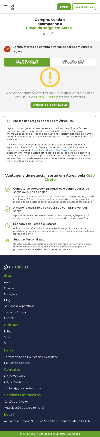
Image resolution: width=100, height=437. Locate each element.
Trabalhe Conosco (16, 312)
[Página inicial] (12, 7)
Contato (9, 318)
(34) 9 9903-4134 (15, 376)
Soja (7, 337)
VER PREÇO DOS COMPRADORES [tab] (27, 62)
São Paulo (61, 150)
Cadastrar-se (84, 6)
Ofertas (9, 288)
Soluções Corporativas (19, 306)
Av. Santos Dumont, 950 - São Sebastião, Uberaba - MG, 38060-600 (48, 421)
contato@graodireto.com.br (23, 388)
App (7, 282)
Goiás (35, 150)
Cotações (10, 294)
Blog (7, 300)
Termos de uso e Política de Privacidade (31, 357)
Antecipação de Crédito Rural (24, 407)
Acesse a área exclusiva (50, 104)
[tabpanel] (50, 87)
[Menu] (5, 6)
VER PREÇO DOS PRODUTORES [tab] (72, 62)
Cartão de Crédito (16, 401)
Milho (8, 331)
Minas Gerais (46, 150)
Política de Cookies (16, 363)
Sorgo (8, 343)
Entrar (64, 6)
